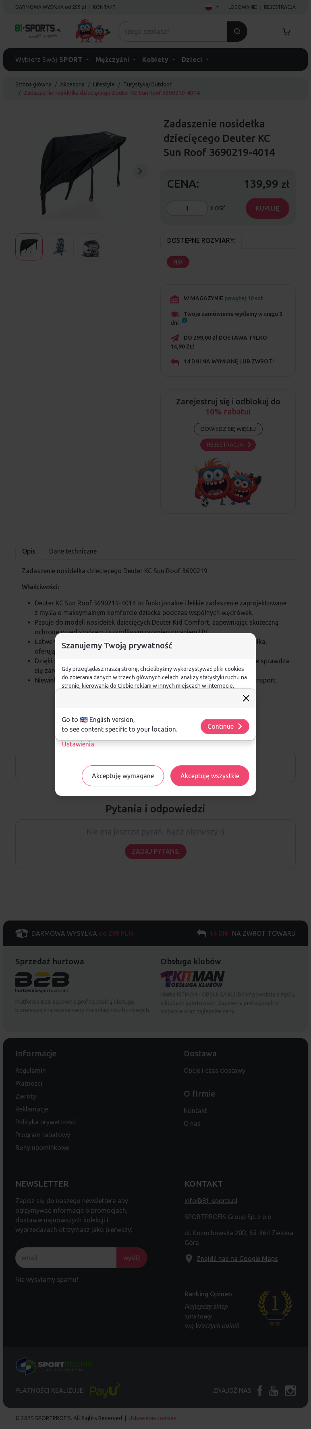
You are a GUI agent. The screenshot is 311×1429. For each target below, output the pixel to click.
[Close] (246, 698)
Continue (225, 726)
